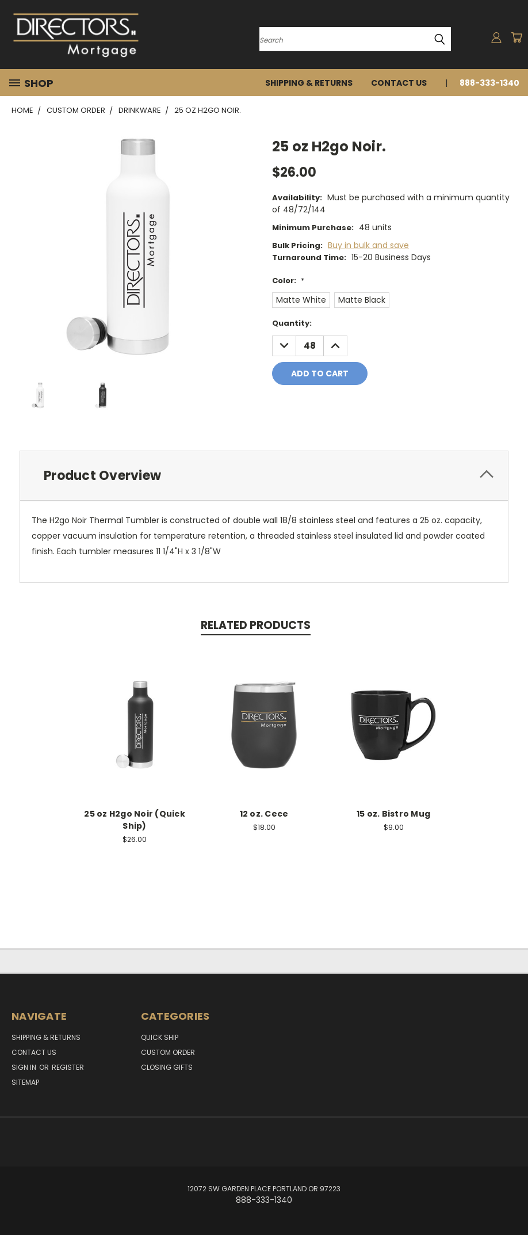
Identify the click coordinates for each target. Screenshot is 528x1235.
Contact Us (399, 83)
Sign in (25, 1067)
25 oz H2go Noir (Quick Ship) (134, 820)
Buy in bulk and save (368, 245)
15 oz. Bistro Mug (393, 813)
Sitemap (25, 1082)
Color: (288, 280)
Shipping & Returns (309, 83)
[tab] (264, 476)
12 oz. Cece (264, 813)
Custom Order (168, 1052)
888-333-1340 (489, 83)
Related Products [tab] (256, 625)
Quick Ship (159, 1037)
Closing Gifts (167, 1067)
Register (68, 1067)
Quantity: (292, 323)
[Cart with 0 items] (516, 37)
